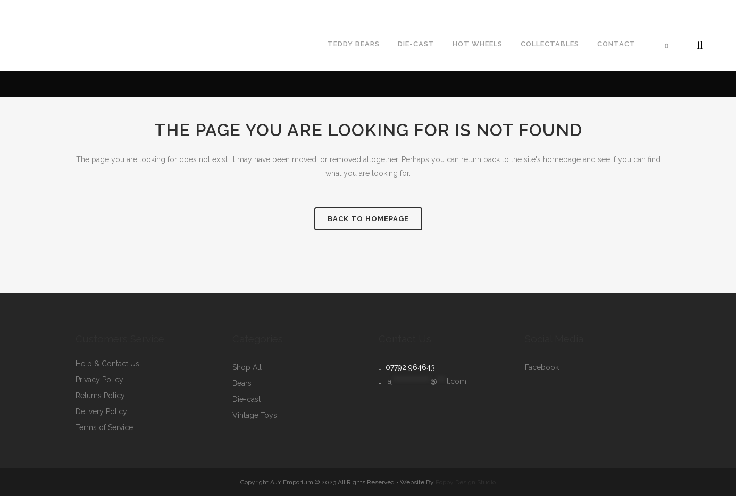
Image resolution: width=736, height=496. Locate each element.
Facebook (542, 367)
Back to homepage (368, 219)
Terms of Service (104, 427)
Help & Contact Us (107, 363)
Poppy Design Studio (466, 482)
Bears (242, 383)
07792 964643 (408, 367)
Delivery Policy (101, 411)
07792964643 (34, 8)
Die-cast (246, 399)
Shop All (247, 367)
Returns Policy (100, 395)
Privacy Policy (99, 379)
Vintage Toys (254, 415)
